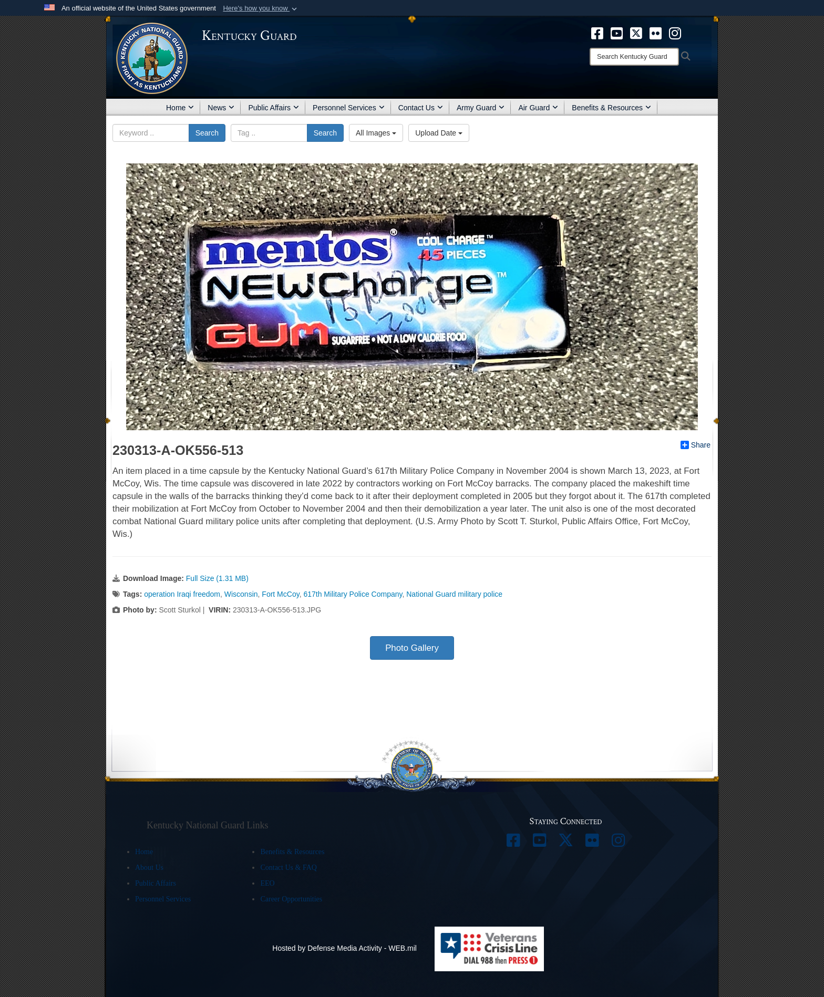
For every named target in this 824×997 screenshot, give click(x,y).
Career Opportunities (291, 899)
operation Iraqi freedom (182, 594)
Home (180, 107)
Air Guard (538, 107)
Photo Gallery (412, 648)
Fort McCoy (280, 594)
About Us (149, 867)
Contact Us (420, 107)
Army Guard (480, 107)
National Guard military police (454, 594)
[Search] (634, 57)
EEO (267, 883)
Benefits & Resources (611, 107)
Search (207, 133)
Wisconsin (241, 594)
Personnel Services (349, 107)
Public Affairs (273, 107)
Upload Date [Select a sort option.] (438, 133)
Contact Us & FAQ (288, 867)
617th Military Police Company (352, 594)
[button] (261, 8)
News (221, 107)
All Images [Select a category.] (376, 133)
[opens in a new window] (597, 32)
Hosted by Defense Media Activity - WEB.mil (344, 948)
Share (695, 445)
